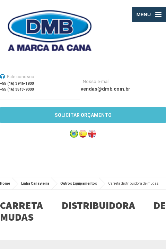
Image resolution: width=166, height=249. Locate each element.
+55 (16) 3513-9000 (17, 89)
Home (5, 183)
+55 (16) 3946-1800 (17, 83)
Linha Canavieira (35, 183)
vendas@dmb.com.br (105, 89)
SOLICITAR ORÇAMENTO (83, 115)
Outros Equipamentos (78, 183)
